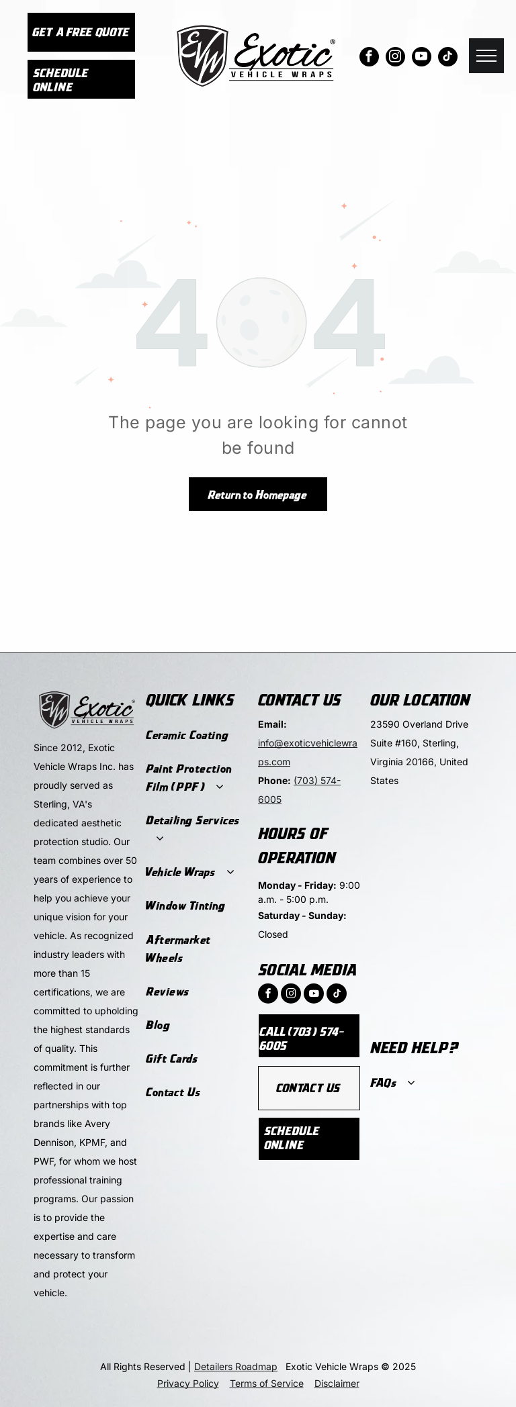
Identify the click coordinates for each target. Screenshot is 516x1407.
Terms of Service (267, 1383)
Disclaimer (336, 1383)
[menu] (486, 55)
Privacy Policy (188, 1383)
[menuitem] (195, 735)
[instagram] (395, 58)
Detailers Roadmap (235, 1366)
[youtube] (421, 58)
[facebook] (369, 58)
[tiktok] (448, 58)
